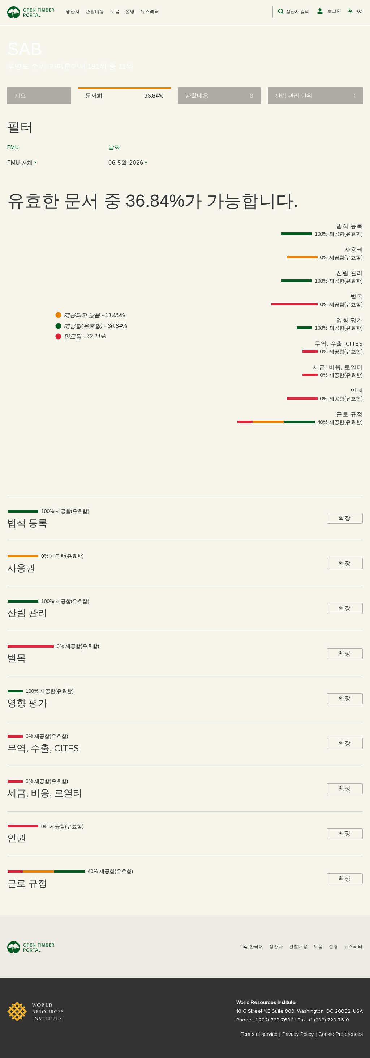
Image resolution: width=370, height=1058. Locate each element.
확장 (344, 518)
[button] (73, 12)
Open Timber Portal (30, 12)
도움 (115, 12)
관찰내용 (95, 12)
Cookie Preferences (340, 1034)
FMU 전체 (20, 163)
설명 (130, 12)
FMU (13, 147)
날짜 (114, 147)
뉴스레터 (150, 12)
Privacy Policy (298, 1034)
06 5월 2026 (125, 163)
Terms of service (259, 1034)
